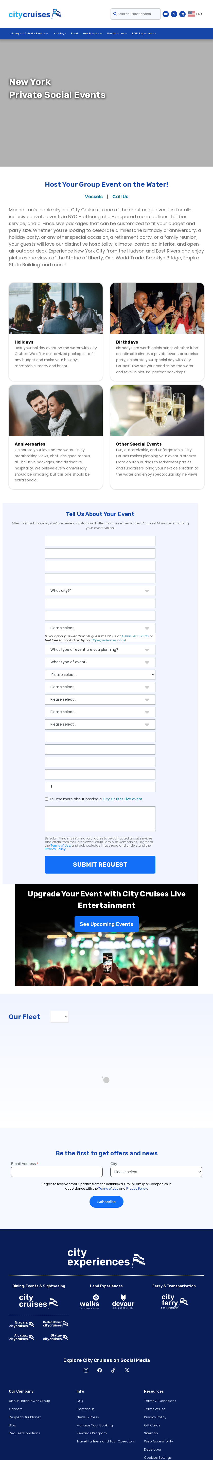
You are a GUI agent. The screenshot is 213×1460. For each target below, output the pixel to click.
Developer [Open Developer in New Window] (153, 1449)
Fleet (74, 33)
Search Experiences (132, 13)
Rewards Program (92, 1433)
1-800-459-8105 (135, 636)
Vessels (94, 196)
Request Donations (24, 1433)
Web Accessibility (158, 1441)
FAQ (80, 1400)
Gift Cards (152, 1425)
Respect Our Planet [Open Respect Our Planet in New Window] (25, 1417)
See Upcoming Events (106, 924)
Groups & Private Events (29, 33)
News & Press (88, 1417)
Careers (16, 1409)
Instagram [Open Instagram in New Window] (86, 1370)
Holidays (60, 33)
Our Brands (92, 33)
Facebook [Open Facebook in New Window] (99, 1370)
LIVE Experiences (144, 33)
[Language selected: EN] (196, 14)
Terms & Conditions (160, 1400)
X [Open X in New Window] (127, 1370)
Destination (117, 33)
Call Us (120, 196)
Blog (12, 1425)
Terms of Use (60, 845)
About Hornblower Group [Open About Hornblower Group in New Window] (29, 1400)
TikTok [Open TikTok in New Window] (113, 1370)
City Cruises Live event (122, 799)
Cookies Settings (158, 1457)
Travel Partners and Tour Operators (106, 1441)
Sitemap (151, 1433)
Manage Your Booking (95, 1425)
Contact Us (86, 1409)
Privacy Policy (55, 849)
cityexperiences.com (108, 640)
